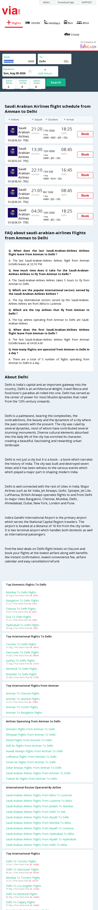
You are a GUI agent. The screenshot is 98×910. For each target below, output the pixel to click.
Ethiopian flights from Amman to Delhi (31, 734)
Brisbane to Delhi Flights (21, 674)
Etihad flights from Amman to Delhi (29, 740)
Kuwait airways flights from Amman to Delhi (34, 751)
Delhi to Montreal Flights (21, 894)
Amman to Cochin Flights (22, 707)
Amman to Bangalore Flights (24, 712)
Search (56, 82)
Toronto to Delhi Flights (21, 644)
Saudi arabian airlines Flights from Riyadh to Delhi (37, 817)
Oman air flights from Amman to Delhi (31, 762)
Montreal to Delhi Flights (21, 668)
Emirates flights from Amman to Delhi (30, 729)
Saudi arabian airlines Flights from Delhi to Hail (35, 812)
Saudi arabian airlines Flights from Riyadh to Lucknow (40, 828)
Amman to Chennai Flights (22, 693)
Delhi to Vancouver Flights (22, 869)
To (40, 57)
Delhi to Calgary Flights (20, 902)
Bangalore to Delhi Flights (22, 600)
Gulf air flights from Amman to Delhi (29, 745)
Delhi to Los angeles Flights (23, 886)
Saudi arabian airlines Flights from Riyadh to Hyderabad (41, 839)
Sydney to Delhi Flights (20, 660)
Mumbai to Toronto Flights (23, 877)
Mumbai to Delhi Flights (21, 592)
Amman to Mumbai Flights (23, 699)
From (7, 57)
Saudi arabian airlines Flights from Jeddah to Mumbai (39, 806)
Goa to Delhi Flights (18, 617)
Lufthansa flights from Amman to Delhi (31, 756)
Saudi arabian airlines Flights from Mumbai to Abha (38, 823)
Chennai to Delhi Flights (21, 608)
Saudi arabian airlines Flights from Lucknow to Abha (39, 800)
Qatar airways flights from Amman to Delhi (33, 767)
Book (85, 134)
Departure (8, 69)
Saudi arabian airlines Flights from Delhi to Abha (36, 845)
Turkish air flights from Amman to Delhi (31, 778)
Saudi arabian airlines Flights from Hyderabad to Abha (40, 834)
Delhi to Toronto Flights (21, 861)
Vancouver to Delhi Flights (22, 652)
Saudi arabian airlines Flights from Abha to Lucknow (39, 795)
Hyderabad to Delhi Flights (22, 625)
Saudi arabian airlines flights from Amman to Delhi (38, 773)
